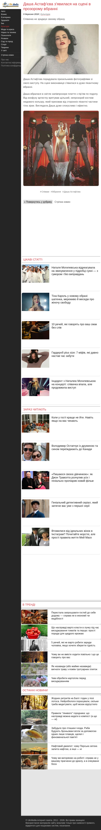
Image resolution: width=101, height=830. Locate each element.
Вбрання (56, 191)
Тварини (5, 47)
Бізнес (4, 14)
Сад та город (7, 41)
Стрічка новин (62, 202)
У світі (4, 50)
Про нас (5, 59)
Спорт (4, 44)
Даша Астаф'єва (72, 191)
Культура (45, 14)
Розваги (4, 38)
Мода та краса (7, 29)
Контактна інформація (12, 62)
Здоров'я (5, 20)
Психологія (6, 35)
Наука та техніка (8, 32)
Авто (3, 11)
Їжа (2, 23)
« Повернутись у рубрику (38, 202)
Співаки (45, 191)
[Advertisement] (61, 229)
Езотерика (5, 17)
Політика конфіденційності (14, 65)
